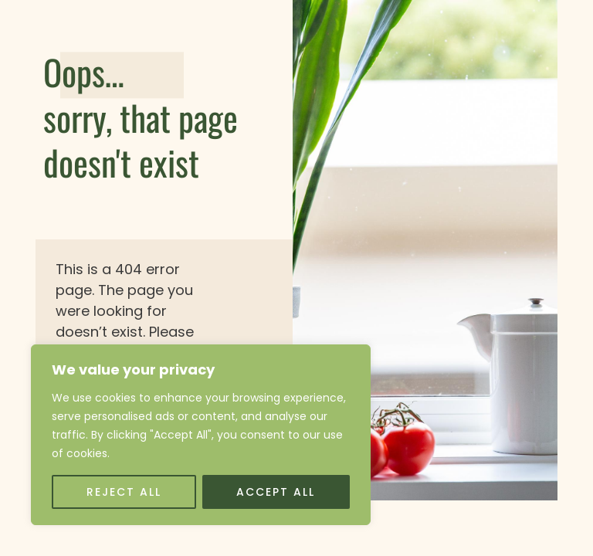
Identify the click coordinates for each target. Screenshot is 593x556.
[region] (201, 434)
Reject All (123, 492)
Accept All (275, 492)
